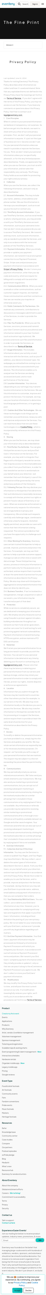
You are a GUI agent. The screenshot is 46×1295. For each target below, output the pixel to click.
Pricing (4, 1071)
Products (5, 1025)
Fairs (4, 1097)
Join (40, 1240)
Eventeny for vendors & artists (14, 1174)
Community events (10, 1094)
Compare (6, 1143)
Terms (4, 1201)
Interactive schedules (11, 1055)
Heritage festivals (9, 1117)
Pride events (7, 1105)
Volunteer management (11, 1036)
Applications (7, 1021)
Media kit (5, 1162)
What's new (7, 1166)
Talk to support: (14, 1221)
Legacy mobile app (9, 1067)
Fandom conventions (10, 1101)
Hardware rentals (9, 1059)
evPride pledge (8, 1155)
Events (4, 1017)
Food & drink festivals (10, 1086)
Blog (4, 1159)
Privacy (5, 1204)
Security (5, 1208)
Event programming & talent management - (21, 1052)
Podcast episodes (9, 1151)
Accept (17, 1290)
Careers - (11, 1193)
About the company (10, 1185)
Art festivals (7, 1090)
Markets (5, 1113)
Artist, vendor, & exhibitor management (18, 1032)
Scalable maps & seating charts (14, 1048)
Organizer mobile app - (13, 1063)
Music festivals (8, 1109)
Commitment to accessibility (14, 1197)
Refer (4, 1128)
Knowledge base (9, 1132)
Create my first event (10, 1013)
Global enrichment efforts (12, 1189)
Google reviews (8, 1074)
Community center (9, 1136)
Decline (28, 1290)
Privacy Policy (20, 1282)
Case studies (7, 1139)
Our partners (7, 1147)
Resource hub (7, 1170)
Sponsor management (11, 1040)
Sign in (35, 4)
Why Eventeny (8, 1029)
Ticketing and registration (12, 1044)
